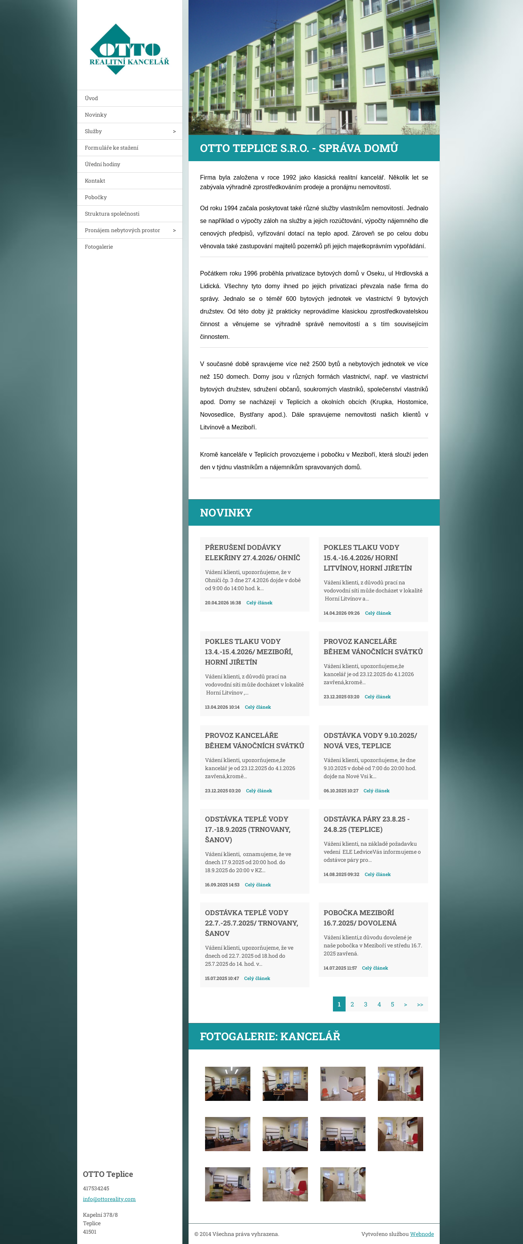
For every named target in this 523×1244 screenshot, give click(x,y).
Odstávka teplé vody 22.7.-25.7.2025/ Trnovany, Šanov (251, 923)
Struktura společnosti (112, 213)
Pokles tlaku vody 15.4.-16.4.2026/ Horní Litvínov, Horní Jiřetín (368, 558)
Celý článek (260, 602)
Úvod (91, 98)
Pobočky (96, 197)
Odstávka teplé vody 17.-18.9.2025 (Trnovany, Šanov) (247, 829)
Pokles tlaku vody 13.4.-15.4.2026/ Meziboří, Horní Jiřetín (249, 652)
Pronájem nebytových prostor (122, 230)
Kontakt (95, 180)
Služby (93, 131)
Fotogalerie (99, 246)
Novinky (96, 114)
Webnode (422, 1233)
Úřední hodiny (102, 164)
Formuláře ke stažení (111, 147)
